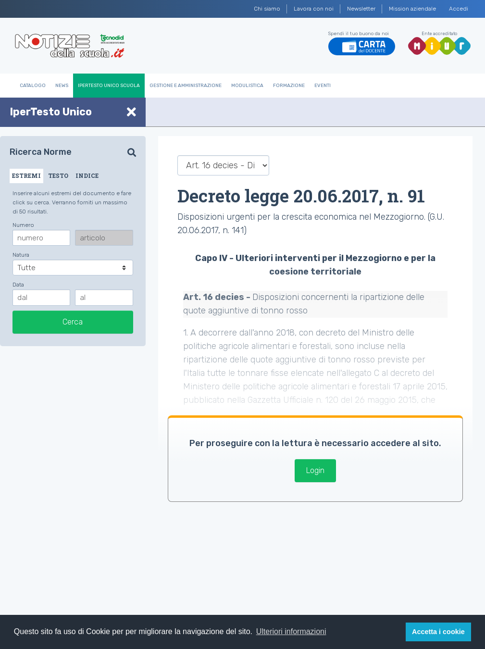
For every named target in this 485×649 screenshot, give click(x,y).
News (61, 85)
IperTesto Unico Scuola (109, 85)
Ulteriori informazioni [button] (291, 631)
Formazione (289, 85)
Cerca (72, 321)
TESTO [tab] (58, 175)
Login (315, 470)
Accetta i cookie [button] (438, 632)
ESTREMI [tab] (26, 175)
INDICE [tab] (87, 175)
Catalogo (33, 85)
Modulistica (247, 85)
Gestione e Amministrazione (185, 85)
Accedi (458, 8)
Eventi (322, 85)
